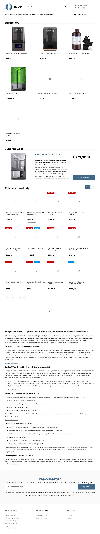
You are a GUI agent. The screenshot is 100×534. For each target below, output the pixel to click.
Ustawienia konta (42, 518)
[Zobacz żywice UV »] (12, 389)
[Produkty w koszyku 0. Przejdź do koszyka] (83, 14)
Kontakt (69, 518)
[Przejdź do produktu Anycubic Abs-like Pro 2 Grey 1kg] (57, 201)
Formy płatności (10, 515)
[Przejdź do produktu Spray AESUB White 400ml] (15, 270)
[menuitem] (7, 14)
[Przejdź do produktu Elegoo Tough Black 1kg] (36, 237)
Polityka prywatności (12, 518)
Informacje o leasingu (12, 529)
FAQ (6, 526)
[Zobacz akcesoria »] (11, 420)
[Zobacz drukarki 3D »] (12, 363)
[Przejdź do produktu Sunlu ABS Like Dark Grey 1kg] (36, 270)
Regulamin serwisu (11, 523)
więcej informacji (83, 177)
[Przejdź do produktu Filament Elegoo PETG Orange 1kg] (57, 237)
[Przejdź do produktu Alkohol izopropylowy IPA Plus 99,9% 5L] (36, 201)
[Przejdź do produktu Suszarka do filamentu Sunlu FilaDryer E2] (78, 270)
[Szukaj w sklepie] (45, 6)
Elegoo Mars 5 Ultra (47, 154)
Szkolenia (70, 515)
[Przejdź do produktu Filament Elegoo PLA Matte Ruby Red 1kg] (78, 237)
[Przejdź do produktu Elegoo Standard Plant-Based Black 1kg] (15, 237)
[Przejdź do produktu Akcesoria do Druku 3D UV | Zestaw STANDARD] (15, 201)
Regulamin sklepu (11, 521)
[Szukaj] (66, 6)
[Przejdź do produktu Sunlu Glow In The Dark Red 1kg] (57, 270)
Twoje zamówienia (42, 515)
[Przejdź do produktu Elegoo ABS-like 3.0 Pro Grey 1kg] (78, 201)
